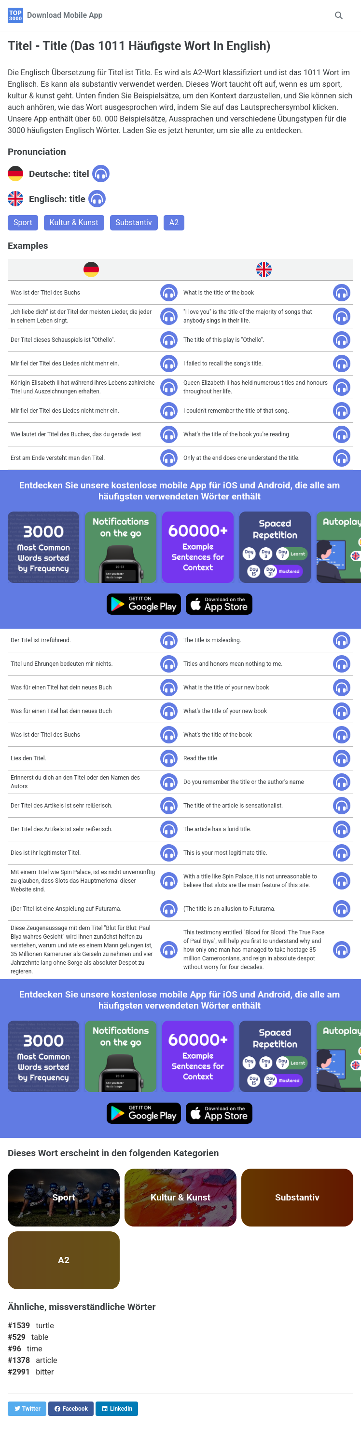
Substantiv (134, 222)
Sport (23, 222)
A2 (174, 222)
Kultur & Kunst (74, 222)
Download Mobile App (65, 15)
